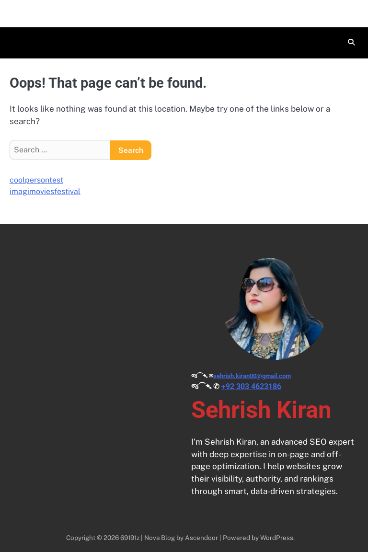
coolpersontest (36, 179)
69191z (129, 537)
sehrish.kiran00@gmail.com (252, 376)
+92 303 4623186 (251, 386)
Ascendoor (201, 537)
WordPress (276, 537)
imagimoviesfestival (45, 191)
